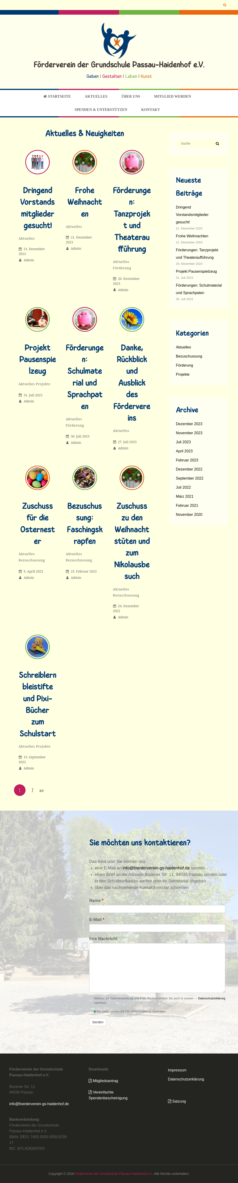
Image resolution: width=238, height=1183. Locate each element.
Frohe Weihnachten (84, 203)
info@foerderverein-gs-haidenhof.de (156, 868)
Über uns (130, 96)
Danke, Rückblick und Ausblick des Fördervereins (131, 383)
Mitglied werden (172, 96)
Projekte (43, 384)
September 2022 (189, 478)
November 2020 (189, 515)
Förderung (122, 268)
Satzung (177, 1101)
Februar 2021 (187, 505)
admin (29, 260)
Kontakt (150, 110)
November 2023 (189, 433)
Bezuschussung (32, 560)
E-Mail (96, 919)
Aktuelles (96, 96)
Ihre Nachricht (103, 938)
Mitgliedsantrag (103, 1081)
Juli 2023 (183, 442)
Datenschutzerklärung (211, 998)
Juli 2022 (183, 487)
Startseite (57, 96)
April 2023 (184, 451)
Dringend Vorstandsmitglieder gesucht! (192, 214)
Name (96, 900)
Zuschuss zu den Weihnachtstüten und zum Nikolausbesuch (132, 542)
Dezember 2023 (189, 424)
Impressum (177, 1070)
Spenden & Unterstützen (101, 110)
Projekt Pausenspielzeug (37, 360)
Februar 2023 (187, 460)
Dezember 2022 (189, 469)
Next (42, 791)
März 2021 (185, 496)
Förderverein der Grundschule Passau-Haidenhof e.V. (119, 65)
